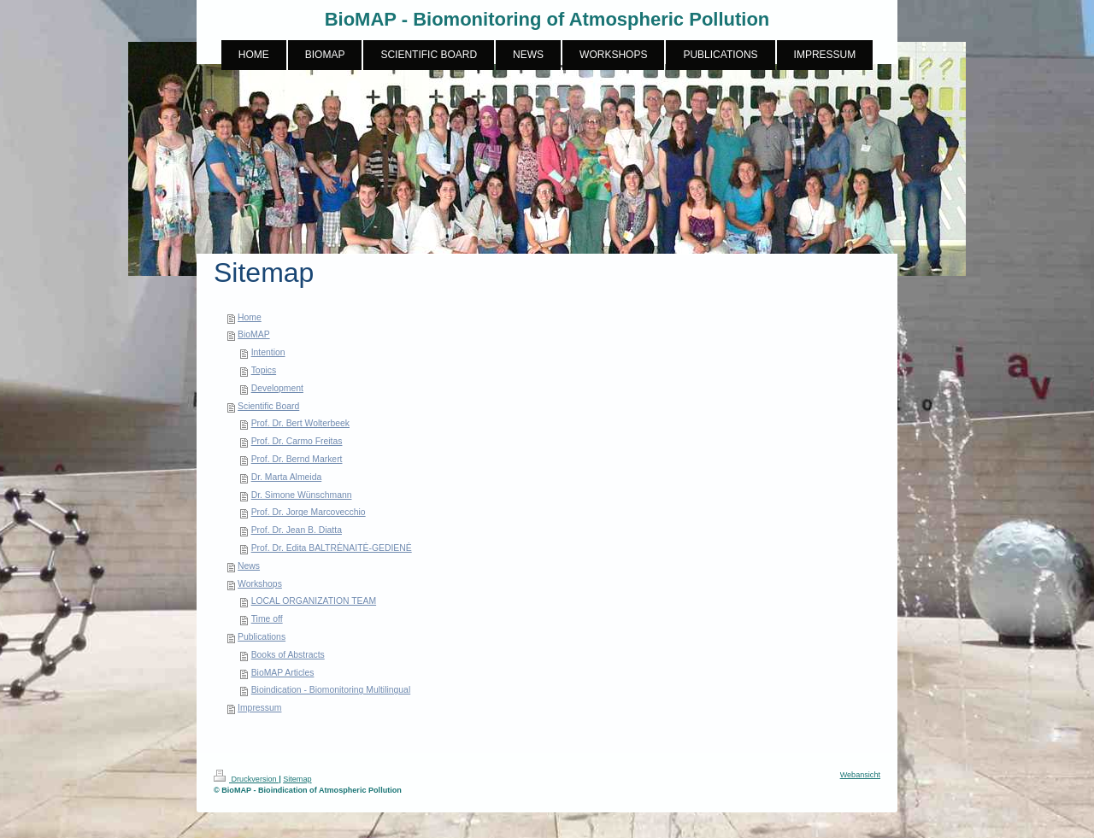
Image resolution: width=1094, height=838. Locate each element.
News (249, 566)
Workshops (260, 584)
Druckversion (246, 779)
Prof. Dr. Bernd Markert (297, 459)
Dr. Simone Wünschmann (301, 495)
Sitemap (297, 779)
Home (250, 317)
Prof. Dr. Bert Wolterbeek (300, 423)
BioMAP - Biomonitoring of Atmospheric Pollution (547, 19)
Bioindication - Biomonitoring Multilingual (331, 689)
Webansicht (860, 775)
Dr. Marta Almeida (286, 477)
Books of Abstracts (288, 654)
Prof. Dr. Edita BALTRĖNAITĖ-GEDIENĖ (331, 548)
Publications (261, 637)
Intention (268, 352)
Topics (263, 370)
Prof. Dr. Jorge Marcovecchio (308, 512)
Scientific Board (268, 406)
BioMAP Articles (283, 672)
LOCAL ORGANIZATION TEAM (313, 601)
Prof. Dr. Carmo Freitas (297, 441)
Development (277, 388)
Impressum (259, 707)
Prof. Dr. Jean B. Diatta (296, 530)
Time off (267, 619)
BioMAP (254, 334)
